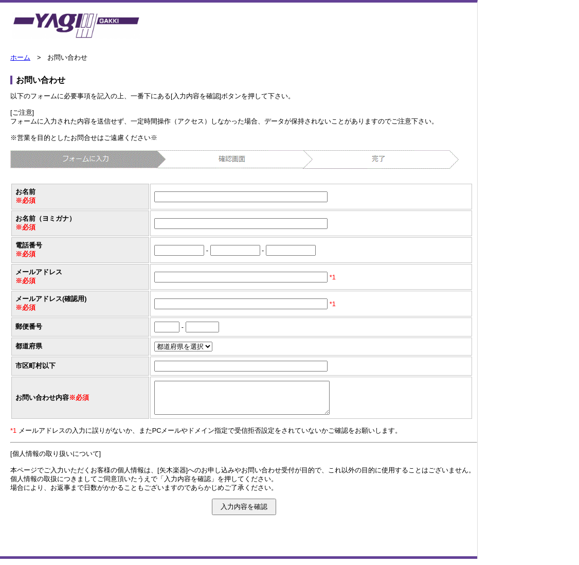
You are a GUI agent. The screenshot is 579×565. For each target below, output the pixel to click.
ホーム (20, 57)
